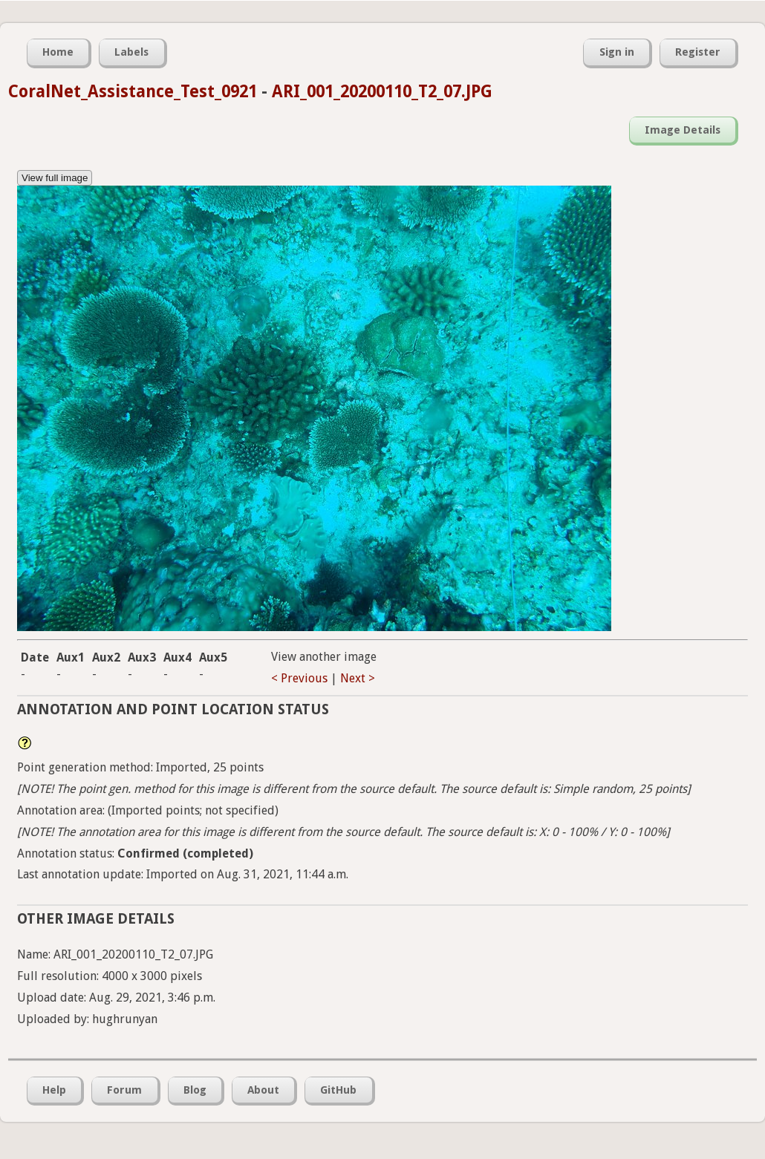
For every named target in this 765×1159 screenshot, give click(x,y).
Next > (357, 678)
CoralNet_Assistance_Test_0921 (132, 91)
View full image (55, 177)
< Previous (299, 678)
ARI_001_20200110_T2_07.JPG (382, 91)
